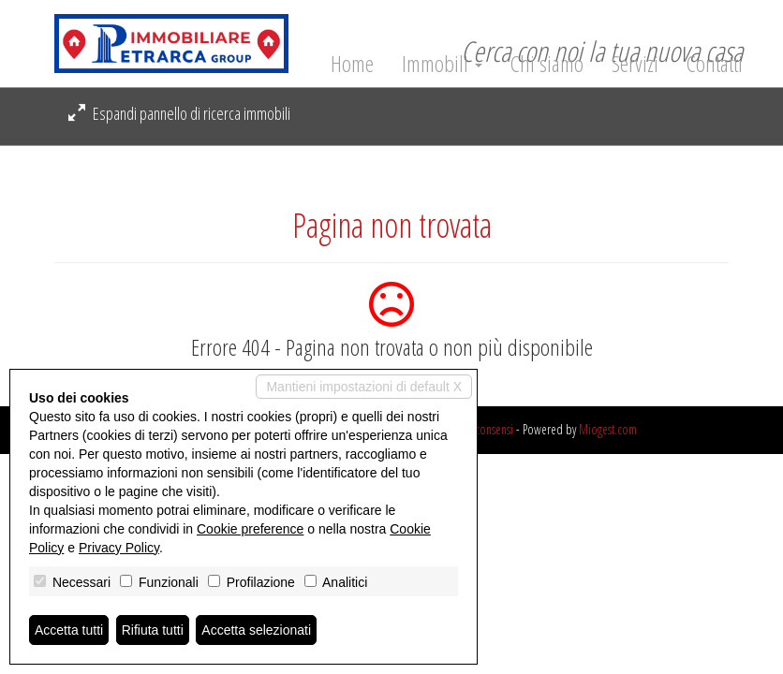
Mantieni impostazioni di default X (364, 386)
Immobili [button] (442, 63)
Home (352, 63)
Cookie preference (250, 528)
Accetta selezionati (256, 630)
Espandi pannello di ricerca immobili (179, 113)
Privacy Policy (119, 547)
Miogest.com (608, 429)
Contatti (715, 63)
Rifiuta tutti (153, 630)
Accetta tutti (69, 630)
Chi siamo (547, 63)
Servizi (635, 63)
